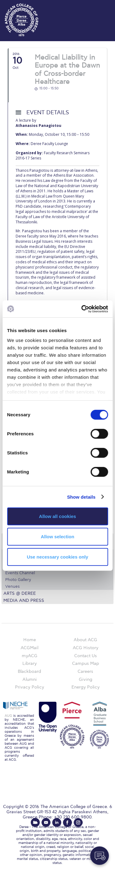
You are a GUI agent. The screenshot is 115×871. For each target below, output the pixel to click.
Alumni (29, 679)
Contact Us (85, 655)
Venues (12, 586)
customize (96, 6)
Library (29, 663)
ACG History (85, 647)
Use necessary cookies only (57, 556)
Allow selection (57, 536)
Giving (85, 679)
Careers (85, 671)
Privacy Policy (29, 687)
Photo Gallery (18, 579)
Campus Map (85, 663)
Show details (81, 496)
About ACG (85, 639)
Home (29, 639)
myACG (29, 655)
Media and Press (23, 600)
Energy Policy (85, 687)
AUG (8, 716)
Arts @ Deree (19, 593)
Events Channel (20, 573)
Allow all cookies (57, 516)
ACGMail (29, 647)
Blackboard (29, 671)
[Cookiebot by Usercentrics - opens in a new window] (82, 309)
